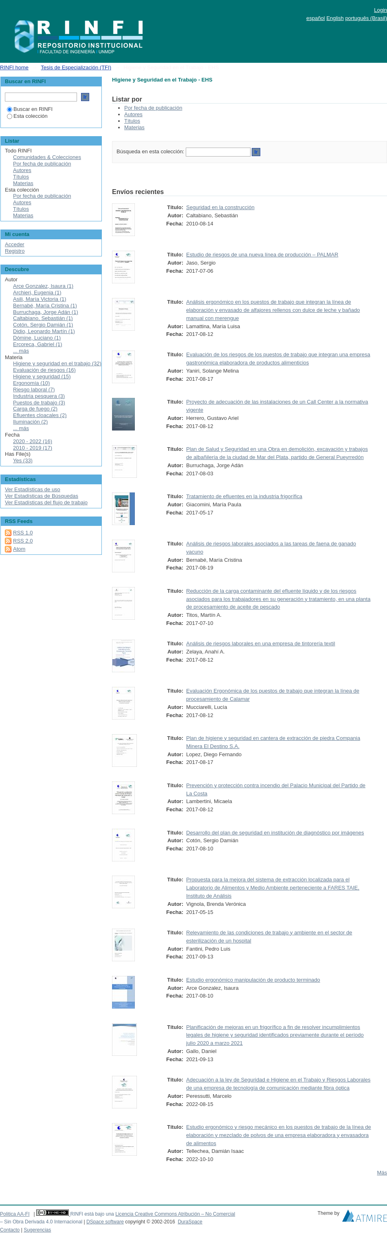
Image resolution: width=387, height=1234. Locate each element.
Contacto (10, 1230)
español (315, 18)
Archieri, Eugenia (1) (37, 292)
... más (21, 351)
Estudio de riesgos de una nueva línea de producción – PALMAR (262, 255)
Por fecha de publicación (153, 108)
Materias (134, 127)
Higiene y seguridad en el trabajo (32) (57, 363)
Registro (14, 251)
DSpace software (105, 1222)
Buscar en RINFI (30, 109)
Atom (19, 549)
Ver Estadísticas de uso (32, 489)
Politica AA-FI (15, 1214)
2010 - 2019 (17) (32, 448)
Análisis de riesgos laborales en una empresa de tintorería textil (260, 643)
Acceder (14, 244)
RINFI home (14, 67)
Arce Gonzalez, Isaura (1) (43, 286)
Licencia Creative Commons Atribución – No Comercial (175, 1214)
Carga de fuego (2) (35, 409)
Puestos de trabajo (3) (39, 403)
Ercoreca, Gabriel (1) (37, 344)
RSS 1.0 (23, 533)
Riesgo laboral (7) (34, 389)
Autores (133, 114)
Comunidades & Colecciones (47, 157)
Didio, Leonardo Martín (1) (44, 331)
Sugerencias (37, 1230)
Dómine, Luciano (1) (37, 338)
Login (380, 10)
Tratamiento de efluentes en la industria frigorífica (244, 496)
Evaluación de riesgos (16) (44, 370)
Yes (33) (23, 460)
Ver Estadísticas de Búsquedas (41, 496)
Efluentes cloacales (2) (40, 415)
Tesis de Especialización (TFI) (76, 67)
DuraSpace (190, 1222)
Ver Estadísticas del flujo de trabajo (46, 502)
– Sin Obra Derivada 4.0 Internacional (41, 1222)
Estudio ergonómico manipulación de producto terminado (253, 980)
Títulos (132, 121)
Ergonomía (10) (31, 383)
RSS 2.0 (23, 541)
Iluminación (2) (30, 422)
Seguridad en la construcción (220, 207)
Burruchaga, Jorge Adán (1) (45, 312)
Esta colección (27, 116)
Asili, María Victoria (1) (39, 299)
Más (382, 1173)
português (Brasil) (366, 18)
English (335, 18)
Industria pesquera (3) (39, 396)
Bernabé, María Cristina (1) (45, 305)
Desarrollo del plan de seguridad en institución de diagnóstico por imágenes (275, 833)
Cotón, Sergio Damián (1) (43, 325)
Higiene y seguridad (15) (42, 376)
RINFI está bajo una (92, 1214)
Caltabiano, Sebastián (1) (43, 318)
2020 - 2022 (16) (32, 441)
